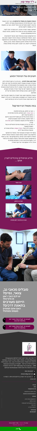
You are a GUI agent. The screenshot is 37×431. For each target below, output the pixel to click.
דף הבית (34, 384)
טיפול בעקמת (18, 128)
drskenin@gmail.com (27, 374)
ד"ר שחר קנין (27, 2)
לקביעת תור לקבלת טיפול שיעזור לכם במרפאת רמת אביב (16, 320)
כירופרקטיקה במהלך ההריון (30, 399)
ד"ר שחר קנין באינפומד (18, 425)
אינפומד (21, 423)
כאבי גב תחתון (33, 401)
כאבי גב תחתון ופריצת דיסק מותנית (29, 403)
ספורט (9, 120)
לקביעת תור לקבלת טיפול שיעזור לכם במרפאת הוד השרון (16, 327)
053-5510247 (29, 371)
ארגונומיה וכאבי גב (32, 407)
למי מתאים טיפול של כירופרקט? (29, 393)
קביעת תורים (33, 409)
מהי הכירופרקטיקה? (32, 388)
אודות (35, 386)
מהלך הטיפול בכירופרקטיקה (30, 391)
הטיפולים (34, 396)
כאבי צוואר (30, 113)
